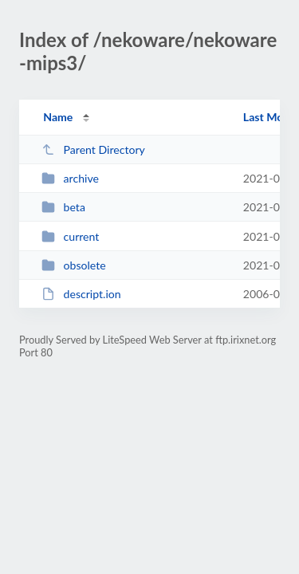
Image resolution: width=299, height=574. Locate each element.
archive (70, 178)
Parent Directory (93, 149)
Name (58, 117)
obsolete (73, 265)
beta (63, 207)
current (70, 236)
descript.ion (80, 294)
